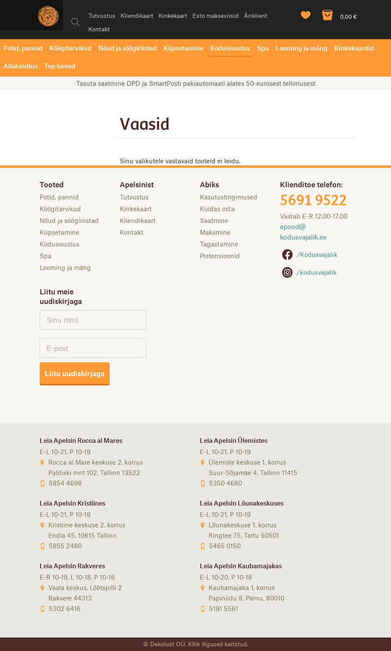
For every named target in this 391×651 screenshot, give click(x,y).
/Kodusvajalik (308, 254)
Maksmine (215, 232)
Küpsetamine (183, 48)
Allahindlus (20, 66)
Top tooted (59, 66)
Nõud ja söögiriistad (127, 48)
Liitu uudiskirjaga (74, 373)
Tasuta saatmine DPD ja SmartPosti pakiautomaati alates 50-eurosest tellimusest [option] (195, 83)
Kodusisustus (230, 48)
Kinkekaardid (354, 48)
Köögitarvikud (70, 48)
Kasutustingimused (228, 197)
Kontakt (99, 29)
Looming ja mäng (301, 48)
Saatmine (214, 220)
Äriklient (255, 15)
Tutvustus (101, 15)
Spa (263, 48)
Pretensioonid (220, 256)
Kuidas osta (217, 209)
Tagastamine (219, 244)
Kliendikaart (137, 15)
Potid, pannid (23, 48)
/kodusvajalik (308, 272)
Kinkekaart (172, 15)
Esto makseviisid (215, 15)
